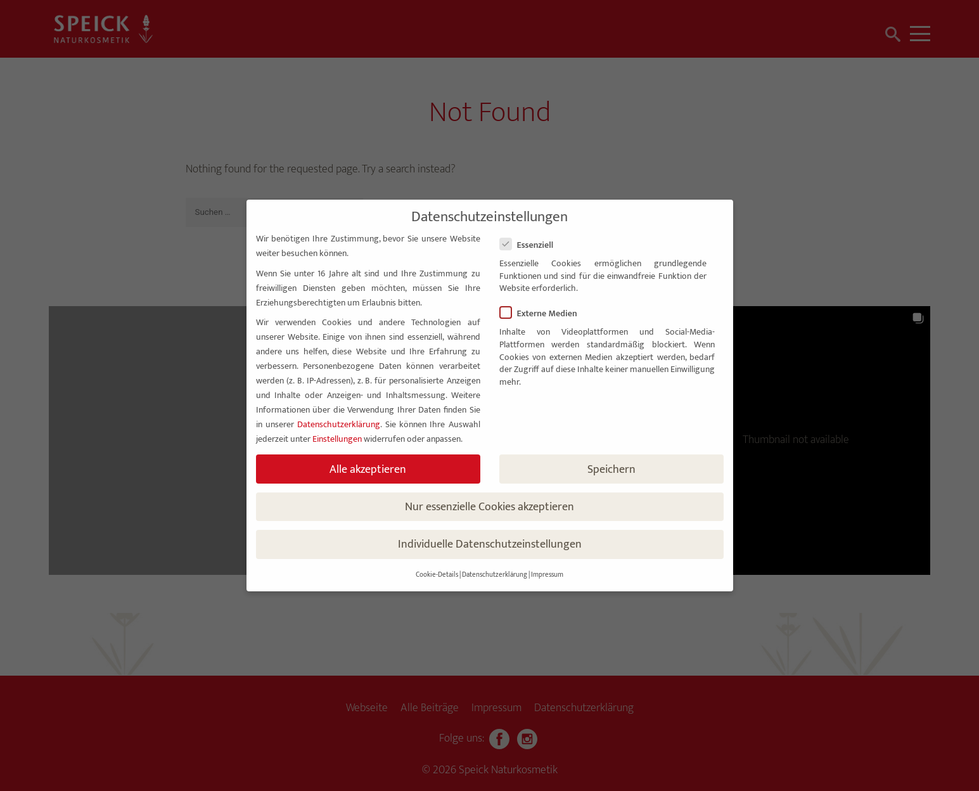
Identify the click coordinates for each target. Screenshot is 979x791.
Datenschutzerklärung (338, 424)
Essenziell (532, 245)
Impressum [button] (547, 575)
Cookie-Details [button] (437, 575)
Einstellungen (337, 439)
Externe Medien (543, 313)
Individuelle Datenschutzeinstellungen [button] (490, 544)
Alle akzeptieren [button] (368, 469)
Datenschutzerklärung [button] (494, 575)
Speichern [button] (611, 469)
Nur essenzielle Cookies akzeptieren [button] (489, 507)
